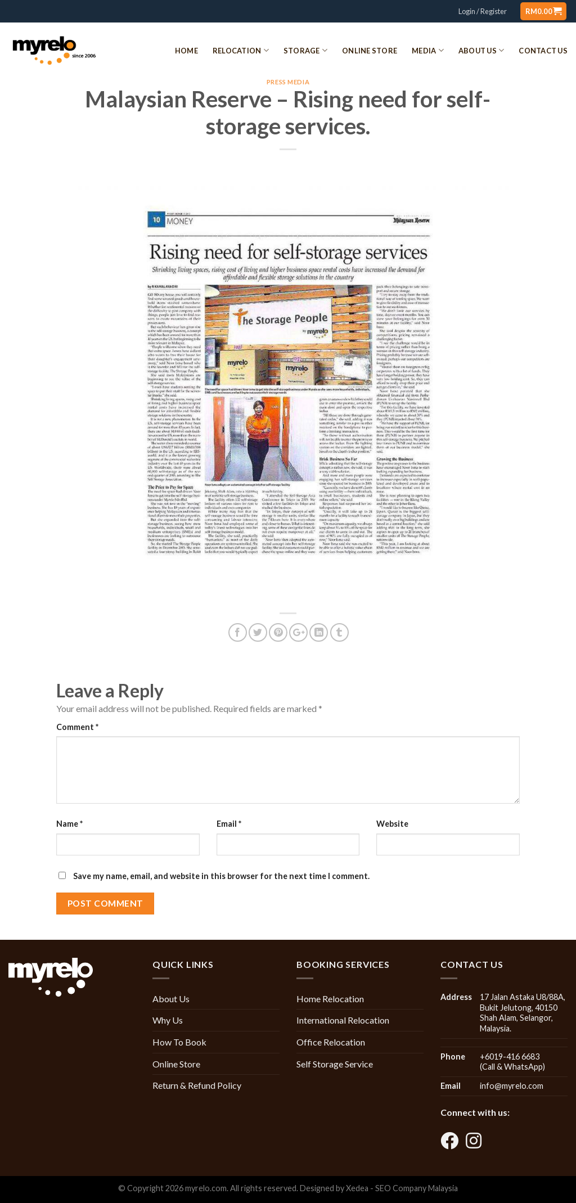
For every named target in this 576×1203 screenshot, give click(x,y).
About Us (481, 50)
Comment (77, 727)
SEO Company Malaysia (416, 1188)
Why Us (167, 1020)
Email (229, 823)
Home (186, 50)
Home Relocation (330, 998)
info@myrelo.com (511, 1086)
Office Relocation (330, 1042)
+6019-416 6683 (509, 1056)
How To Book (179, 1042)
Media (428, 50)
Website (392, 823)
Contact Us (543, 50)
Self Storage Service (334, 1063)
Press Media (288, 81)
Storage (305, 50)
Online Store (369, 50)
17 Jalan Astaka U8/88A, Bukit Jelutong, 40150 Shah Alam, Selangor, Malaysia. (522, 1012)
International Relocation (342, 1020)
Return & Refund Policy (196, 1085)
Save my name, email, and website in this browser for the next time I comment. (221, 876)
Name (69, 823)
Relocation (241, 50)
